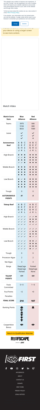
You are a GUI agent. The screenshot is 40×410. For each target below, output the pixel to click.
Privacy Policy (13, 12)
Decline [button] (24, 24)
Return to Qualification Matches (20, 333)
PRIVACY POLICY (20, 391)
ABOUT (20, 376)
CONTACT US (20, 380)
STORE (20, 387)
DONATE (20, 383)
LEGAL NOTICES (20, 394)
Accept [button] (15, 24)
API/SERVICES (20, 372)
